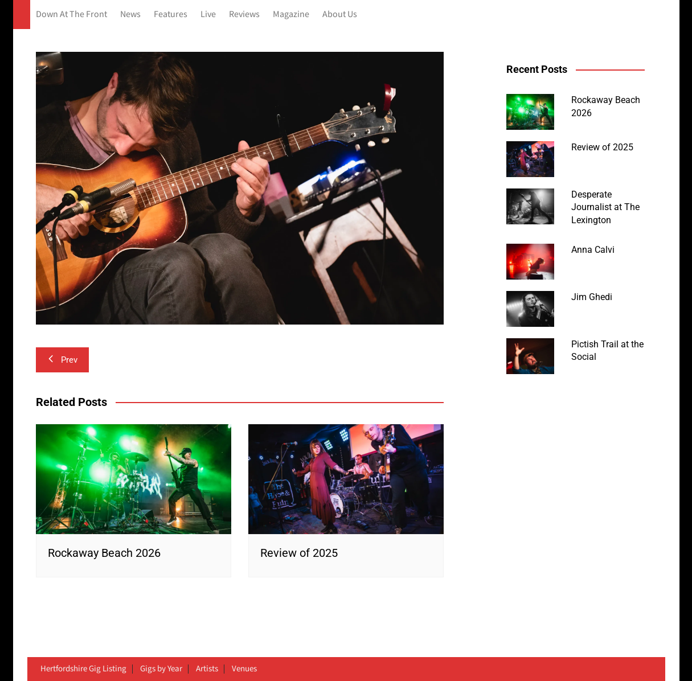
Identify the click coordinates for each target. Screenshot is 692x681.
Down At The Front (71, 14)
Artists (207, 669)
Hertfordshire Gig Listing (83, 669)
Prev (62, 360)
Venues (244, 669)
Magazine (291, 14)
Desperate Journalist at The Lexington (605, 207)
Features (170, 14)
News (130, 14)
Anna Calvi (593, 249)
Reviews (244, 14)
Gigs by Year (161, 669)
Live (208, 14)
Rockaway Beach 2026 (104, 553)
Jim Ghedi (591, 297)
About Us (339, 14)
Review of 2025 (299, 553)
